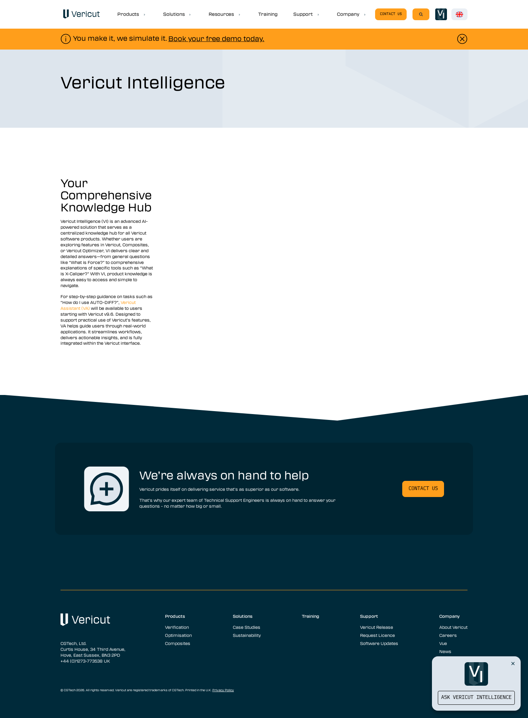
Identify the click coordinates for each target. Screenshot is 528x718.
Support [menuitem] (369, 616)
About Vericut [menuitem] (453, 627)
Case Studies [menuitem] (246, 627)
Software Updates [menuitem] (379, 643)
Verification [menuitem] (177, 627)
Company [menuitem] (449, 616)
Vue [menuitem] (443, 643)
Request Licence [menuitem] (377, 635)
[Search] (420, 14)
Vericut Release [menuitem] (376, 627)
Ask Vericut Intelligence (476, 697)
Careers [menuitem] (448, 635)
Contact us (391, 14)
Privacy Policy (223, 690)
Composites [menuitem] (177, 643)
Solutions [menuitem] (243, 616)
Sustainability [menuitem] (247, 635)
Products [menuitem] (175, 616)
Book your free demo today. (216, 38)
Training (268, 14)
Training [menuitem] (310, 616)
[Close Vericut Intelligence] (513, 663)
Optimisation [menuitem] (178, 635)
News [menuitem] (445, 651)
